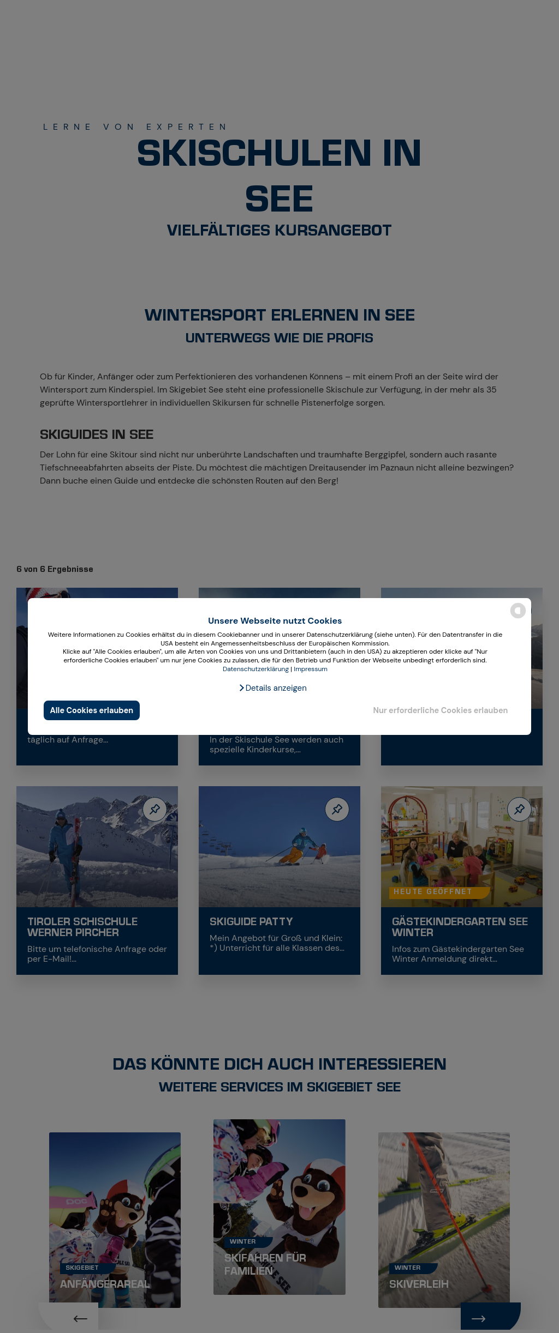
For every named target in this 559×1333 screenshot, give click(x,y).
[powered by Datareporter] (518, 617)
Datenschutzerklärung (256, 669)
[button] (272, 688)
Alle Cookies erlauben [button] (92, 710)
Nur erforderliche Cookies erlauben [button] (440, 710)
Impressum (311, 669)
